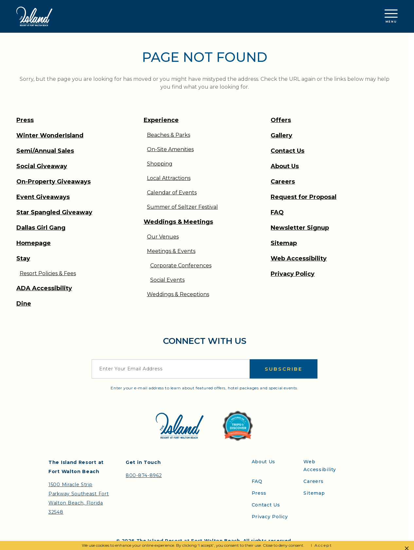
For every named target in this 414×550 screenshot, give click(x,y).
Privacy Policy (293, 273)
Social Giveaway (41, 166)
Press (25, 120)
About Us (285, 166)
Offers (281, 120)
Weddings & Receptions (178, 294)
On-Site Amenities (170, 149)
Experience (161, 120)
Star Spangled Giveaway (54, 212)
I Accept (321, 545)
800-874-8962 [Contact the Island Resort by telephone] (144, 475)
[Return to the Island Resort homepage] (34, 16)
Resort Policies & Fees (48, 273)
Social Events (167, 280)
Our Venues (163, 237)
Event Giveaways (43, 197)
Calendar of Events (172, 192)
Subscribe (283, 369)
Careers (283, 181)
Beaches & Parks (168, 135)
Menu (391, 16)
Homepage (33, 243)
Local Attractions (168, 178)
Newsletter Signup (300, 227)
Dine (23, 303)
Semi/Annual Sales (45, 150)
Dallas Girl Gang (40, 227)
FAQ (277, 212)
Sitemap (284, 243)
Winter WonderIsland (49, 135)
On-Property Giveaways (53, 181)
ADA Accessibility (44, 288)
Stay (23, 258)
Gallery (281, 135)
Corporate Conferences (180, 265)
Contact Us (287, 150)
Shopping (159, 164)
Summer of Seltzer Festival (182, 207)
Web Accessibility (299, 258)
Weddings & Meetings (178, 221)
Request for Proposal (303, 197)
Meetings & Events (171, 251)
